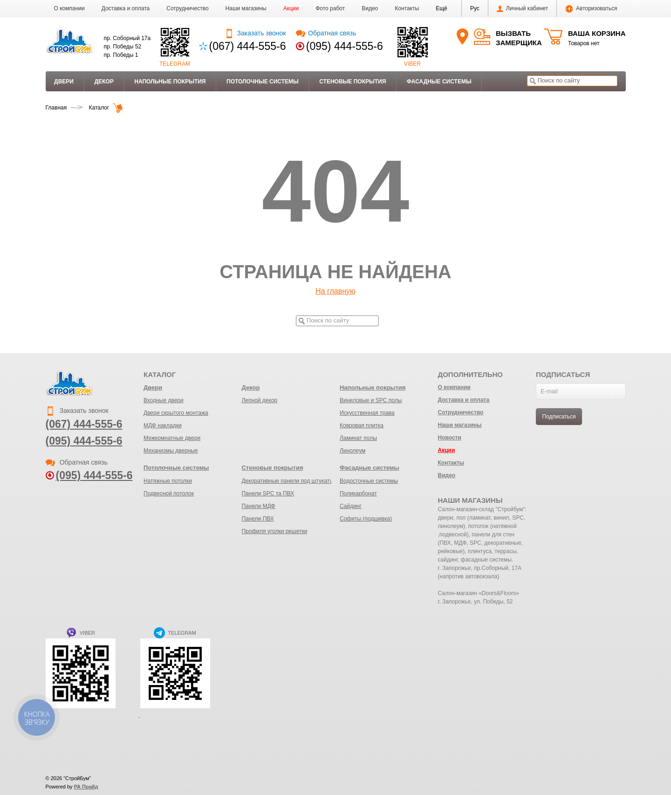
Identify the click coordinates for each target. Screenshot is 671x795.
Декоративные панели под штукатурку (291, 481)
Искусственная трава (367, 413)
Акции (291, 8)
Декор (103, 81)
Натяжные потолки (168, 481)
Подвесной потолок (169, 493)
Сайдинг (351, 506)
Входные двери (164, 400)
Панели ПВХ (257, 518)
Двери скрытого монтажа (176, 413)
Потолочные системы (262, 81)
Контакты (407, 8)
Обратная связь (326, 33)
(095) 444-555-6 (344, 46)
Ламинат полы (358, 438)
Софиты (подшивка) (366, 518)
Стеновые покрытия (352, 81)
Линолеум (352, 450)
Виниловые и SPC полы (371, 400)
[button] (441, 8)
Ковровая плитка (361, 425)
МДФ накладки (163, 425)
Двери (64, 81)
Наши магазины (246, 8)
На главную (335, 291)
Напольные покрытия (169, 81)
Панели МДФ (258, 506)
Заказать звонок (255, 33)
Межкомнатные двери (172, 438)
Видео (370, 8)
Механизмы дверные (171, 450)
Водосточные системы (369, 481)
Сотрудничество (187, 8)
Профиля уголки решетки (274, 531)
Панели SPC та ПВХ (267, 493)
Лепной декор (259, 400)
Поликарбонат (358, 493)
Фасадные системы (439, 81)
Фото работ (330, 8)
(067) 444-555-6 (247, 46)
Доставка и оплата (126, 8)
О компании (69, 8)
